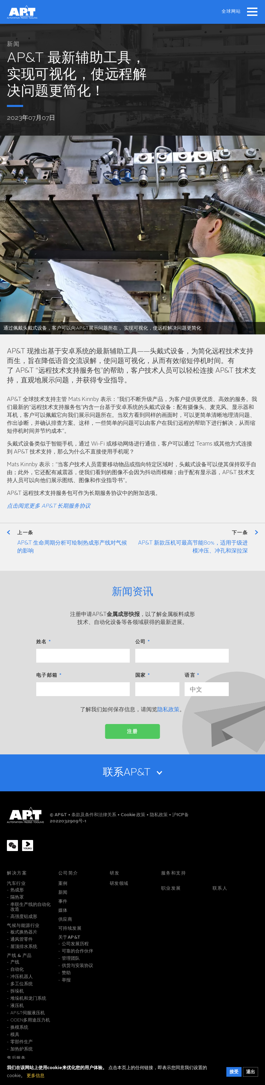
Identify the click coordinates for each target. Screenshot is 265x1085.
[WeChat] (12, 845)
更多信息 (36, 1076)
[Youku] (27, 845)
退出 (250, 1072)
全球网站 (231, 11)
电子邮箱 (47, 675)
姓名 (41, 641)
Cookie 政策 (133, 815)
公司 (140, 641)
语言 (190, 675)
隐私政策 (168, 710)
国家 (140, 675)
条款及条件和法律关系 (94, 815)
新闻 (13, 44)
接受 (233, 1072)
